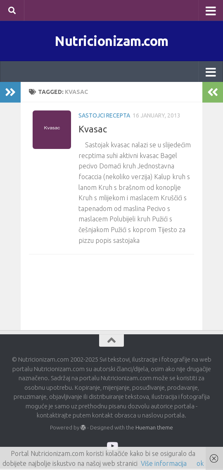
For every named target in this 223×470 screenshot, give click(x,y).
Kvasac (92, 130)
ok (200, 463)
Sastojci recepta (104, 117)
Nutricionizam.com (111, 41)
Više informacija (164, 463)
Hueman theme (154, 429)
